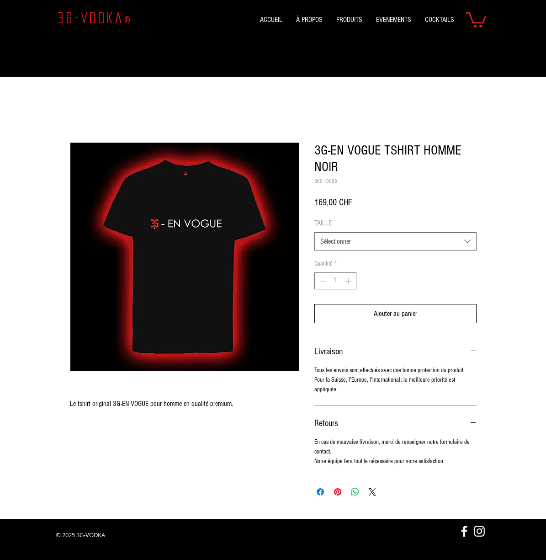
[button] (476, 19)
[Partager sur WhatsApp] (355, 491)
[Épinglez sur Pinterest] (337, 491)
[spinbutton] (335, 281)
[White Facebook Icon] (464, 531)
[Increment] (349, 281)
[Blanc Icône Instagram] (479, 531)
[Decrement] (321, 281)
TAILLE (323, 223)
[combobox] (395, 241)
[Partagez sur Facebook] (320, 491)
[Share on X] (372, 491)
